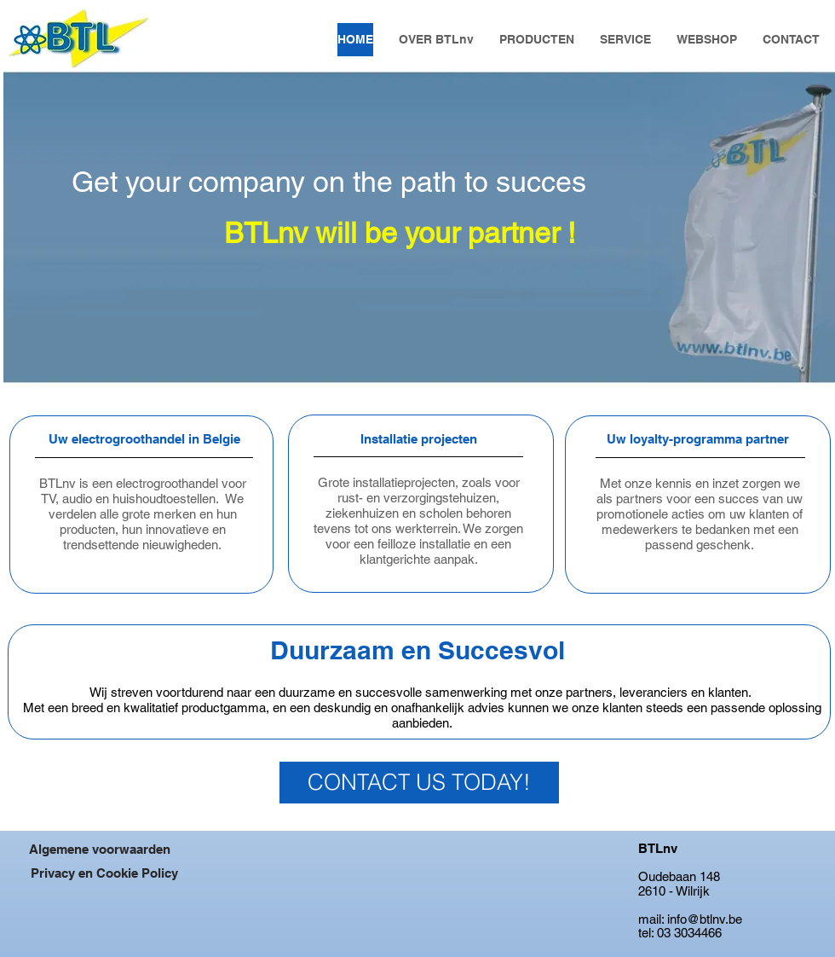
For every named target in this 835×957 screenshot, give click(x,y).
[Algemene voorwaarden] (100, 849)
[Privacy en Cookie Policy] (104, 872)
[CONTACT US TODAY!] (419, 782)
